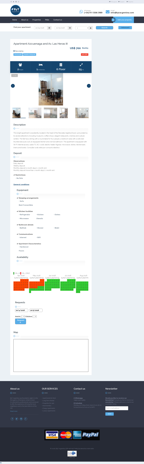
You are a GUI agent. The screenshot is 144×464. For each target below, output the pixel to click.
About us (24, 20)
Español (130, 1)
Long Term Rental (48, 400)
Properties (37, 20)
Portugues (113, 1)
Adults (18, 316)
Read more (13, 411)
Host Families (47, 406)
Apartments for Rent (49, 398)
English (121, 1)
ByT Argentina (60, 448)
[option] (51, 89)
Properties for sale (48, 403)
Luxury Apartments (49, 411)
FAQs (47, 20)
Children (28, 316)
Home (14, 20)
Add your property (122, 19)
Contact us (57, 20)
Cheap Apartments (49, 408)
